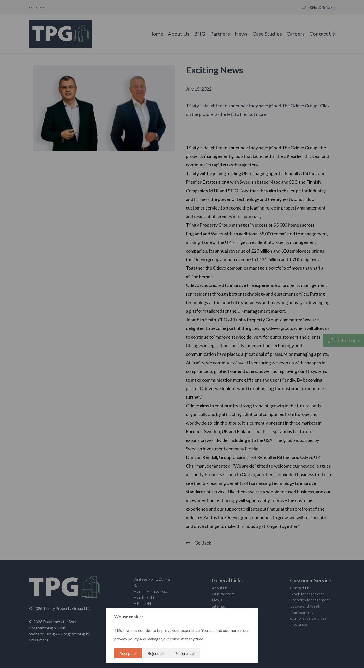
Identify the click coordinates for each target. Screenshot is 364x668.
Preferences (184, 653)
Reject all (156, 653)
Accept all (128, 653)
